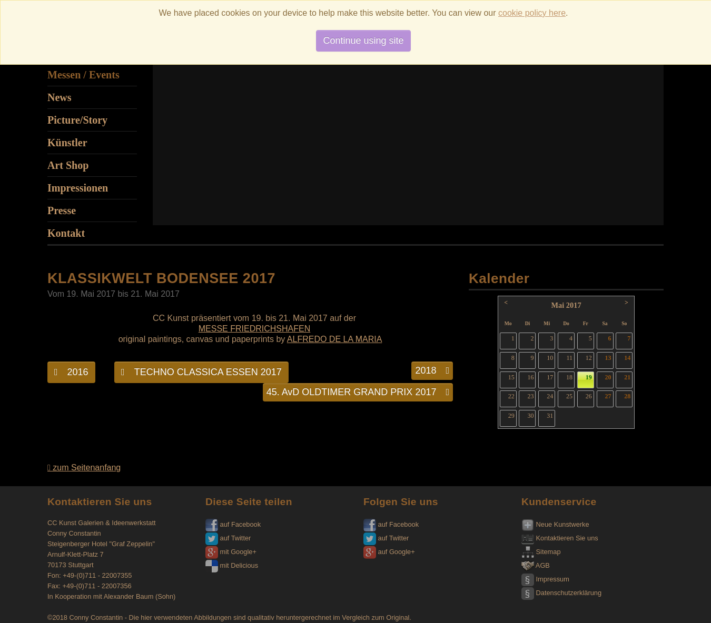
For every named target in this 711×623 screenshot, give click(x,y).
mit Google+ (230, 552)
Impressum (545, 579)
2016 (71, 372)
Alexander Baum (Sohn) (140, 596)
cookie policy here (532, 12)
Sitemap (541, 552)
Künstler (67, 142)
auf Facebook (233, 524)
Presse (61, 210)
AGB (535, 565)
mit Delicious (231, 565)
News (59, 97)
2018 (432, 370)
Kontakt (66, 233)
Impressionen (77, 188)
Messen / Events (83, 75)
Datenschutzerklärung (561, 593)
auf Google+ (389, 552)
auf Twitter (228, 538)
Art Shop (67, 165)
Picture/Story (77, 120)
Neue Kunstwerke (555, 524)
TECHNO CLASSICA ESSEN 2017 (201, 372)
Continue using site (363, 40)
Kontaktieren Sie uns (559, 538)
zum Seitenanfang (84, 467)
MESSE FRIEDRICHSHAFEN (254, 328)
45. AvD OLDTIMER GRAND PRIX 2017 (357, 392)
